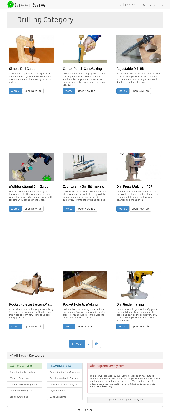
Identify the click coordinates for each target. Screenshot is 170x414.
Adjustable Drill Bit (130, 69)
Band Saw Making (19, 397)
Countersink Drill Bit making (82, 186)
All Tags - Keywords (27, 356)
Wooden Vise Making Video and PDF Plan (26, 385)
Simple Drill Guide (21, 69)
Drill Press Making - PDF (133, 186)
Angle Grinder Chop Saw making (66, 372)
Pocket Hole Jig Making (79, 304)
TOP (85, 410)
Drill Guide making (129, 304)
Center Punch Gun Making (81, 69)
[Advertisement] (85, 124)
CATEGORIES (152, 5)
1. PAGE (77, 344)
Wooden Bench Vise (20, 378)
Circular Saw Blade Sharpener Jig (66, 378)
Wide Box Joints (58, 397)
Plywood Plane (57, 391)
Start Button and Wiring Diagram (66, 385)
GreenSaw (30, 5)
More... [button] (15, 90)
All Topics (127, 5)
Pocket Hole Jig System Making (31, 304)
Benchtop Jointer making (23, 372)
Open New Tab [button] (33, 90)
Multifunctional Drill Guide (27, 186)
